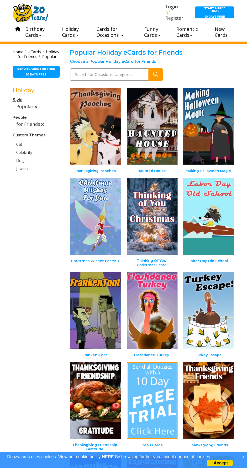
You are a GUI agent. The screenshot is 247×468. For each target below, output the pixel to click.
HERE (108, 456)
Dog (20, 160)
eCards (34, 51)
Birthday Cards (35, 32)
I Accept (219, 463)
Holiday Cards (70, 32)
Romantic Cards (187, 32)
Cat (19, 144)
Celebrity (24, 152)
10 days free (215, 12)
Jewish (22, 168)
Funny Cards (152, 32)
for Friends (27, 56)
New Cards (221, 32)
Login (171, 7)
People (20, 117)
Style (17, 99)
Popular (49, 56)
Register (174, 18)
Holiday (52, 51)
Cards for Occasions (109, 32)
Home (18, 51)
